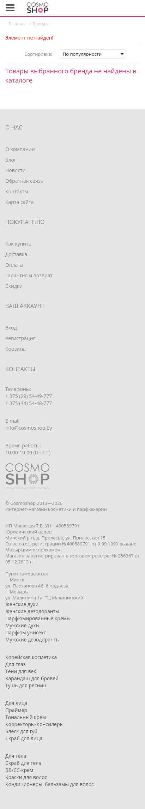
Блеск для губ (21, 731)
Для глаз (15, 664)
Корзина (15, 348)
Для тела (15, 756)
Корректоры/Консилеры (34, 724)
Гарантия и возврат (29, 275)
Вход (11, 327)
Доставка (16, 254)
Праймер (16, 710)
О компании (20, 149)
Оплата (14, 264)
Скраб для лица (23, 738)
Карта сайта (19, 202)
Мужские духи (22, 625)
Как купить (18, 243)
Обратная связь (24, 180)
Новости (15, 170)
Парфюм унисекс (25, 632)
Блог (10, 159)
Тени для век (20, 671)
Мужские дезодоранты (32, 639)
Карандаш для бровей (32, 678)
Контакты (16, 191)
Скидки (14, 286)
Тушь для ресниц (25, 685)
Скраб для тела (23, 763)
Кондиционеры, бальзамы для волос (49, 784)
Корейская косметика (31, 657)
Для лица (16, 703)
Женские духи (21, 604)
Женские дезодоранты (32, 611)
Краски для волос (26, 777)
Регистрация (20, 338)
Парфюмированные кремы (38, 618)
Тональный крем (25, 717)
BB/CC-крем (19, 770)
